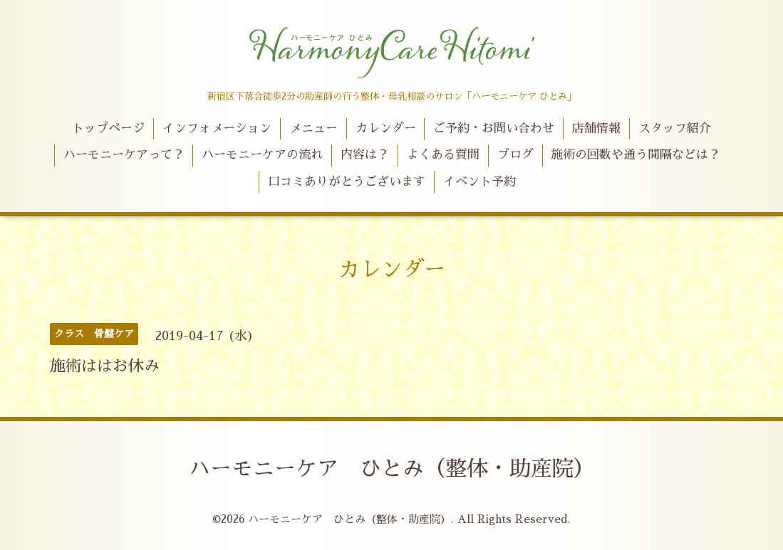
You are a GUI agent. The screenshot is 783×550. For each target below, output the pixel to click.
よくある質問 (443, 155)
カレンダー (386, 128)
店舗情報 (596, 128)
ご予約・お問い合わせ (493, 128)
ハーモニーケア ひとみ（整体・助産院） (392, 469)
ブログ (515, 155)
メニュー (313, 128)
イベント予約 (479, 182)
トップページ (108, 128)
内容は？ (365, 155)
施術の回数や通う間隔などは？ (635, 155)
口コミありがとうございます (346, 182)
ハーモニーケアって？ (124, 155)
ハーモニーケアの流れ (262, 155)
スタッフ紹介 (674, 128)
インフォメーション (216, 128)
